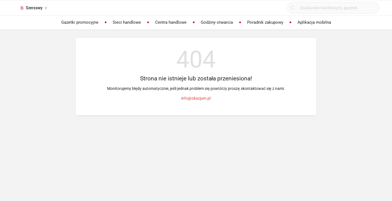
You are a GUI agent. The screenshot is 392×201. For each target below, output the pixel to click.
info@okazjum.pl (196, 98)
